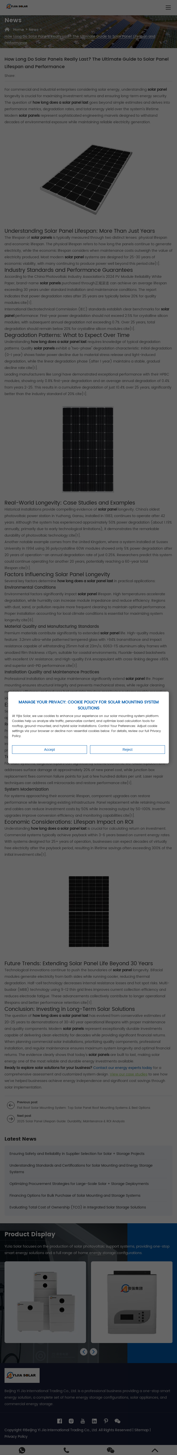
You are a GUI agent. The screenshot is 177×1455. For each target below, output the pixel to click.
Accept (49, 750)
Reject (128, 750)
